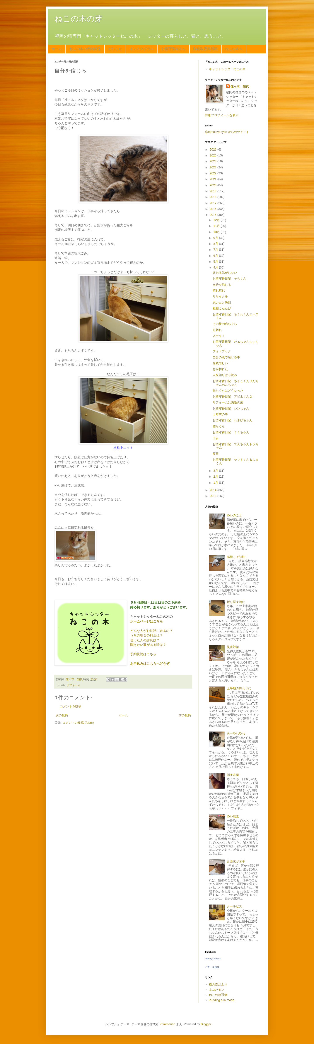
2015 (213, 215)
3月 (216, 470)
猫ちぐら (219, 426)
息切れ (217, 330)
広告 (216, 438)
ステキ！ (219, 335)
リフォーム (73, 685)
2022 (213, 173)
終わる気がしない (225, 272)
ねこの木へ (233, 49)
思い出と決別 (222, 302)
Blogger (206, 1024)
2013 (213, 496)
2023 (213, 167)
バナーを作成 (212, 967)
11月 (216, 226)
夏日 (216, 453)
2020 (213, 185)
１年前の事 (220, 414)
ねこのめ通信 (218, 995)
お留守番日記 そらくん (229, 278)
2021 (213, 179)
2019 (213, 191)
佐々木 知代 (239, 86)
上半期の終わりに (239, 688)
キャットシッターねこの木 (227, 69)
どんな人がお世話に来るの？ (151, 631)
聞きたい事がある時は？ (148, 644)
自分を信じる (222, 284)
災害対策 (233, 647)
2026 (213, 149)
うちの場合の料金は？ (146, 635)
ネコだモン (216, 989)
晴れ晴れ (219, 290)
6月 (216, 255)
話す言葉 (233, 775)
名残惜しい (220, 363)
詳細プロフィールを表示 (222, 115)
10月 (216, 232)
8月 (216, 243)
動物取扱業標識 (205, 49)
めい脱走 (233, 816)
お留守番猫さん (173, 49)
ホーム (56, 49)
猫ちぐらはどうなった (228, 390)
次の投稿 (62, 715)
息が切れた (220, 369)
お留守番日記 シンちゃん (231, 408)
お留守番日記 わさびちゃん (232, 420)
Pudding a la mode (221, 1000)
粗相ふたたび (222, 308)
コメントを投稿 (70, 706)
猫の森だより (218, 984)
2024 (213, 161)
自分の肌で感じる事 (226, 357)
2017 (213, 203)
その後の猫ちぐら (225, 324)
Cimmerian (167, 1024)
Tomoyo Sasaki (213, 958)
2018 (213, 197)
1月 (216, 482)
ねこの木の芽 (78, 18)
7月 (216, 249)
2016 (213, 209)
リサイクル (220, 296)
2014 (213, 490)
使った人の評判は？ (145, 640)
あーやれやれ (236, 733)
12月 (216, 220)
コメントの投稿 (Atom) (78, 722)
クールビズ (234, 906)
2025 (213, 155)
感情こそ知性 (236, 557)
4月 (216, 267)
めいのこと (234, 515)
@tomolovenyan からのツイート (227, 132)
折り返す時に (236, 602)
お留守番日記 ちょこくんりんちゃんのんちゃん (235, 382)
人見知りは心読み (225, 375)
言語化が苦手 (236, 861)
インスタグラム (142, 49)
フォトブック (222, 351)
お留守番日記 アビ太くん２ (232, 396)
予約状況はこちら (143, 654)
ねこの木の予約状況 (85, 49)
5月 (216, 261)
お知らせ (115, 49)
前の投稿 (185, 715)
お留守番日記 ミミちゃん (231, 432)
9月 (216, 238)
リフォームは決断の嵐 (228, 402)
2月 (216, 476)
